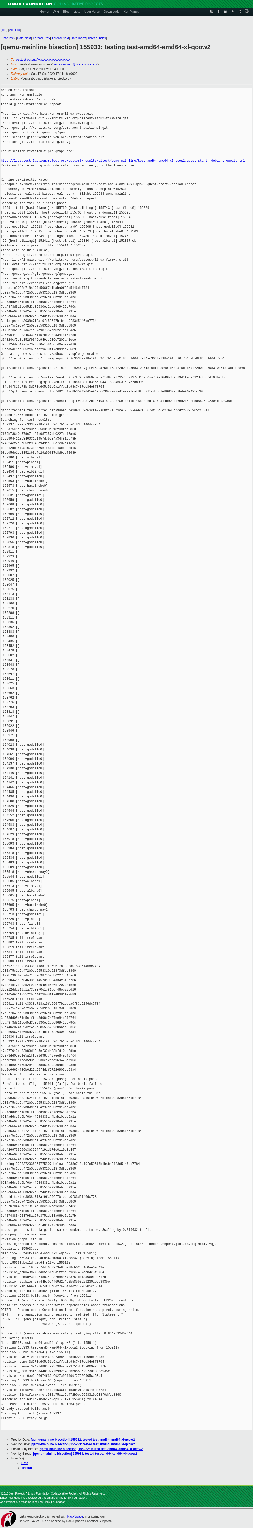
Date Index (78, 38)
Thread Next (60, 38)
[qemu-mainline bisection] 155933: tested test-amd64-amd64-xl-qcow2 (83, 1444)
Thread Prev (41, 38)
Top (3, 30)
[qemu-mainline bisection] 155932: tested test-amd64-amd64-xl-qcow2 (83, 1439)
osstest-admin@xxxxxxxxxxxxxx (75, 64)
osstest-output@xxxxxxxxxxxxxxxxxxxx (43, 59)
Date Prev (8, 38)
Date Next (24, 38)
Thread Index (97, 38)
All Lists (14, 30)
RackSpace (75, 1516)
